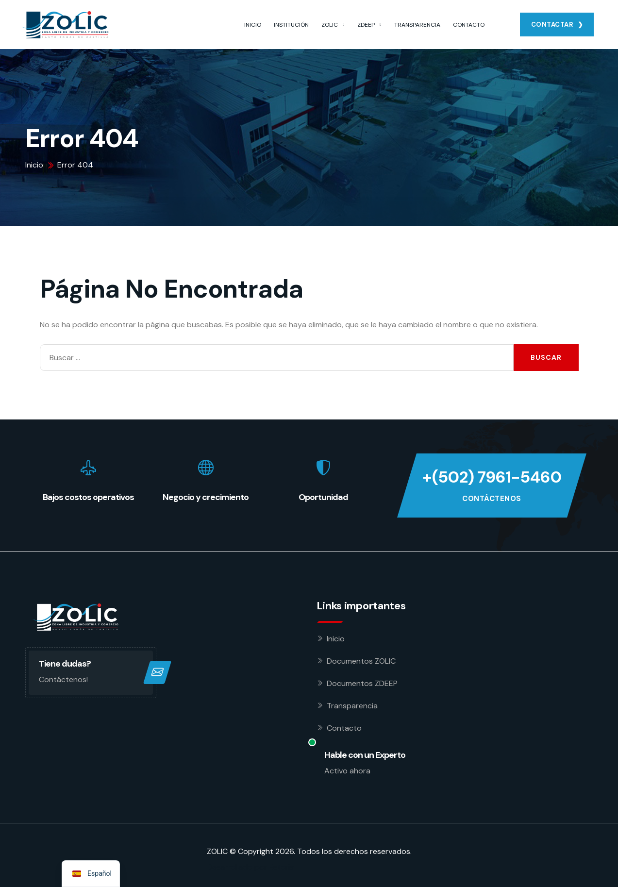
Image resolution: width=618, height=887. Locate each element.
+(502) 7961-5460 (492, 477)
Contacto (344, 728)
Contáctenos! (63, 679)
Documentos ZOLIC (361, 661)
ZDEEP (366, 25)
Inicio (336, 639)
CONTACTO (468, 25)
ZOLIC (329, 25)
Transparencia (352, 706)
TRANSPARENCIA (417, 25)
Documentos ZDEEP (362, 683)
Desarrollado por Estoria (250, 867)
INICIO (252, 25)
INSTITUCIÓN (291, 25)
